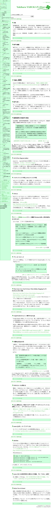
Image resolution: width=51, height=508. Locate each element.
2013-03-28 (14, 470)
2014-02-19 (4, 91)
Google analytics (5, 197)
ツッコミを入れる (17, 38)
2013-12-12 (4, 115)
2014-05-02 (4, 72)
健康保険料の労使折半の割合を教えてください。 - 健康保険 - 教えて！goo (31, 140)
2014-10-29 (4, 56)
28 (4, 8)
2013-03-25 (14, 401)
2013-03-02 (14, 40)
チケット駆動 (17, 217)
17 (0, 7)
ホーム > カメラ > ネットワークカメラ (25, 70)
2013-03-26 (14, 422)
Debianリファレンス (6, 189)
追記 (49, 2)
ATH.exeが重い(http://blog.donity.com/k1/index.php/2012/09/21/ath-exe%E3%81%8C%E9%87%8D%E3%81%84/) (25, 204)
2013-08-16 (4, 161)
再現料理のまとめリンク (38, 371)
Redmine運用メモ (40, 247)
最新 (47, 2)
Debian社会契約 (5, 186)
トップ (44, 2)
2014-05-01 (4, 76)
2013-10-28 (4, 132)
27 (3, 8)
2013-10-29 (4, 126)
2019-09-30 (4, 26)
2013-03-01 (14, 19)
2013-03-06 (14, 173)
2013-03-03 (14, 76)
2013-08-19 (4, 155)
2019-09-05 (4, 41)
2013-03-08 (14, 213)
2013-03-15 (14, 311)
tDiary (44, 505)
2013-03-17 (14, 381)
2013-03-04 (14, 114)
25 (1, 8)
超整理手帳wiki (5, 201)
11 (1, 6)
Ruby (42, 506)
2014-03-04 (4, 79)
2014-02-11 (4, 96)
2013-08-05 (4, 175)
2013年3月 (3, 2)
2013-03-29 (14, 484)
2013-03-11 (14, 253)
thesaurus (3, 191)
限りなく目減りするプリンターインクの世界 (33, 274)
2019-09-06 (4, 34)
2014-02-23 (4, 87)
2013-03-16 (14, 337)
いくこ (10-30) (5, 22)
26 (2, 8)
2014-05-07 (4, 68)
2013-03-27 (14, 436)
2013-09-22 (4, 144)
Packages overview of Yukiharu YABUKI (6, 183)
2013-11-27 (4, 122)
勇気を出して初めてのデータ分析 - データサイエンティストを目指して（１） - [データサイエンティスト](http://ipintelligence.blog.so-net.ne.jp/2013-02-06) (31, 411)
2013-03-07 (14, 189)
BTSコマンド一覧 (5, 181)
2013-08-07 (4, 169)
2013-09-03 (4, 152)
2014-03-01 (4, 83)
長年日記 (19, 19)
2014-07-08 (4, 61)
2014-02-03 (4, 107)
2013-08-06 (4, 172)
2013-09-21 (4, 147)
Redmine (24, 217)
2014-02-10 (4, 103)
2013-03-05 (14, 154)
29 (5, 8)
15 (5, 6)
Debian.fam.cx (4, 184)
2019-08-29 (4, 47)
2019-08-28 (4, 52)
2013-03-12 (14, 285)
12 (2, 6)
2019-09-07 (4, 30)
